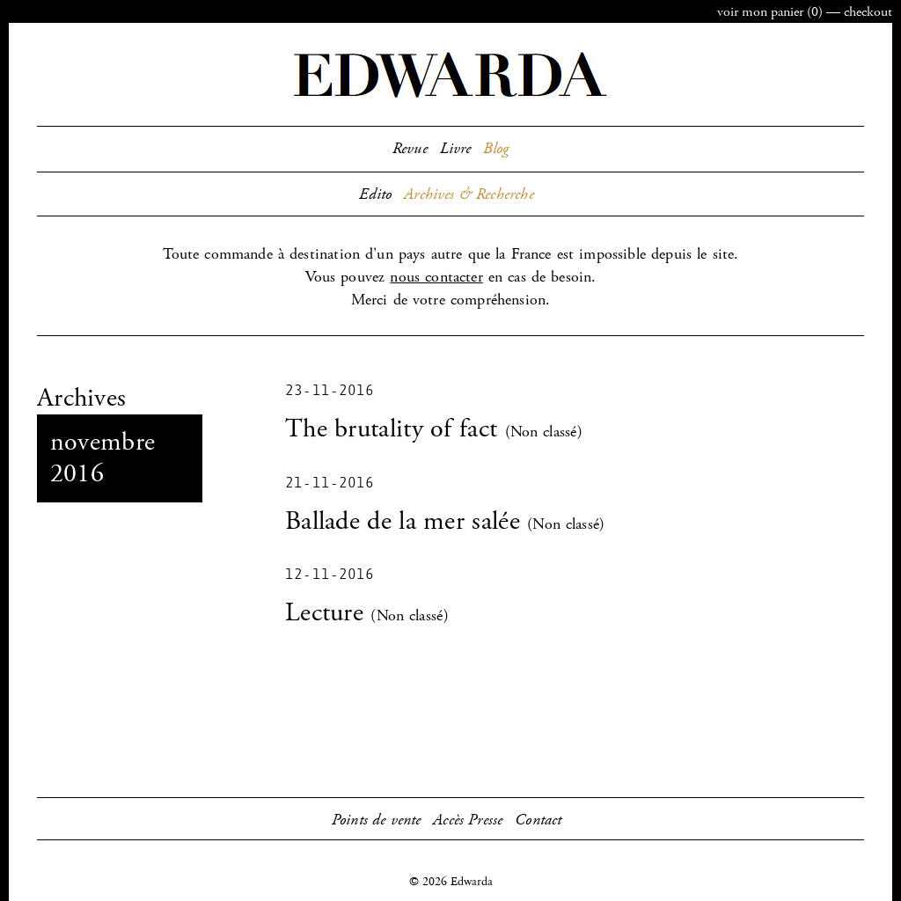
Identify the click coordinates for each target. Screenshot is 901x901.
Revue (410, 148)
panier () (770, 12)
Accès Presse (467, 820)
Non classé (543, 432)
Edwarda (450, 75)
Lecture (324, 613)
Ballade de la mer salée (402, 521)
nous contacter (436, 277)
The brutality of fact (391, 429)
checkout (868, 12)
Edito (375, 194)
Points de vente (376, 820)
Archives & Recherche (469, 194)
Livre (456, 148)
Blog (496, 148)
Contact (538, 820)
